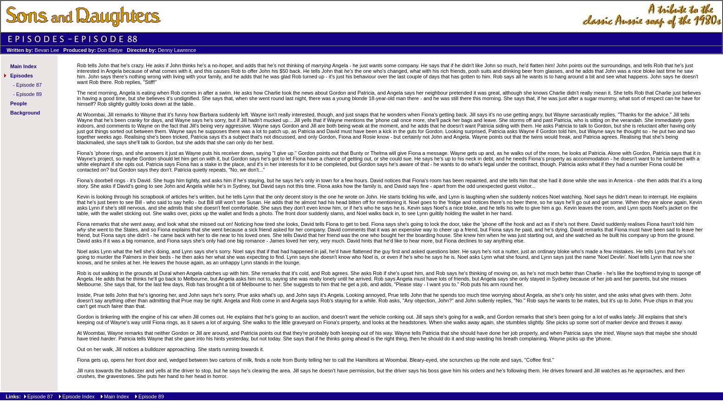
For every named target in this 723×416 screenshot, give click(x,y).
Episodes (21, 75)
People (18, 103)
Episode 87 (29, 85)
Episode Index (78, 396)
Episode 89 (29, 94)
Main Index (23, 66)
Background (25, 112)
